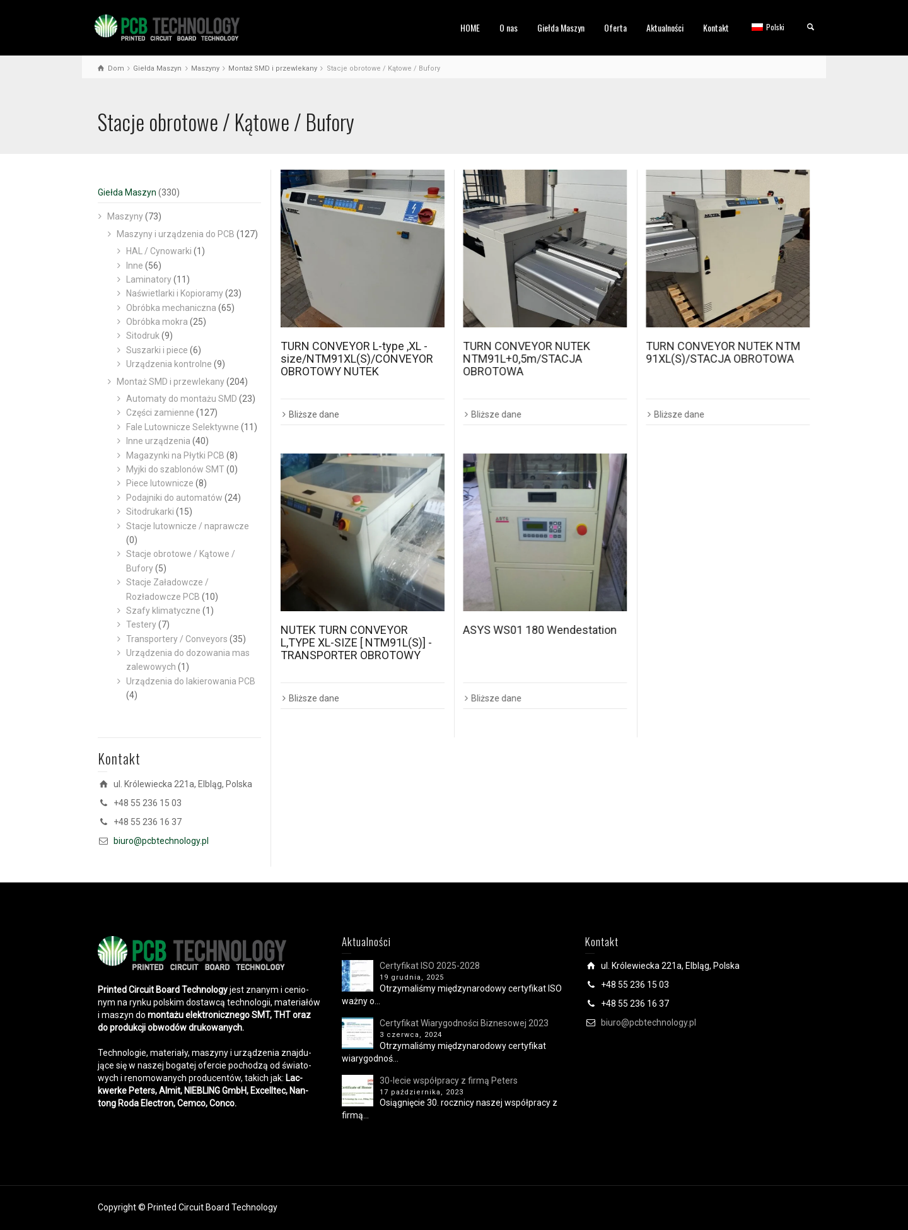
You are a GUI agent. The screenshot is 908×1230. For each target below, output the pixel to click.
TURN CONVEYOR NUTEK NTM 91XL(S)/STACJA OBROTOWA (723, 352)
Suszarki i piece (157, 350)
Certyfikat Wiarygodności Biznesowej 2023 (464, 1023)
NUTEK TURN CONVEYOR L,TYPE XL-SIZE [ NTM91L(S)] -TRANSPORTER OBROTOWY (356, 642)
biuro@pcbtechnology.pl (161, 841)
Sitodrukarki (150, 512)
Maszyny (125, 216)
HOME (470, 27)
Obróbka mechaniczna (171, 308)
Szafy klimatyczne (163, 611)
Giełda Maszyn (561, 27)
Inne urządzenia (158, 441)
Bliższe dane (314, 414)
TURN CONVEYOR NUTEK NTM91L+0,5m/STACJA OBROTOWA (526, 358)
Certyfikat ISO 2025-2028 (430, 966)
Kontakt (716, 27)
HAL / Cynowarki (159, 251)
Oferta (615, 27)
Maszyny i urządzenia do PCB (176, 234)
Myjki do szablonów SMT (175, 469)
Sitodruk (143, 336)
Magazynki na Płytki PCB (175, 455)
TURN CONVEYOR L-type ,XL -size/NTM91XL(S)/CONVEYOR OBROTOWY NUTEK (357, 358)
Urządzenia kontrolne (169, 364)
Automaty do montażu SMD (181, 399)
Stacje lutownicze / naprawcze (187, 526)
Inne (134, 266)
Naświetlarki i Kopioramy (174, 293)
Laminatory (149, 279)
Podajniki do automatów (174, 498)
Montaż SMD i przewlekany (170, 382)
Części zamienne (160, 412)
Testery (141, 624)
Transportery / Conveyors (177, 639)
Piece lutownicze (160, 483)
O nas (508, 27)
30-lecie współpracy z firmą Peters (449, 1080)
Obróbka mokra (157, 322)
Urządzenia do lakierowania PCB (190, 681)
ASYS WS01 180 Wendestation (540, 629)
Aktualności (665, 27)
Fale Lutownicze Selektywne (182, 427)
